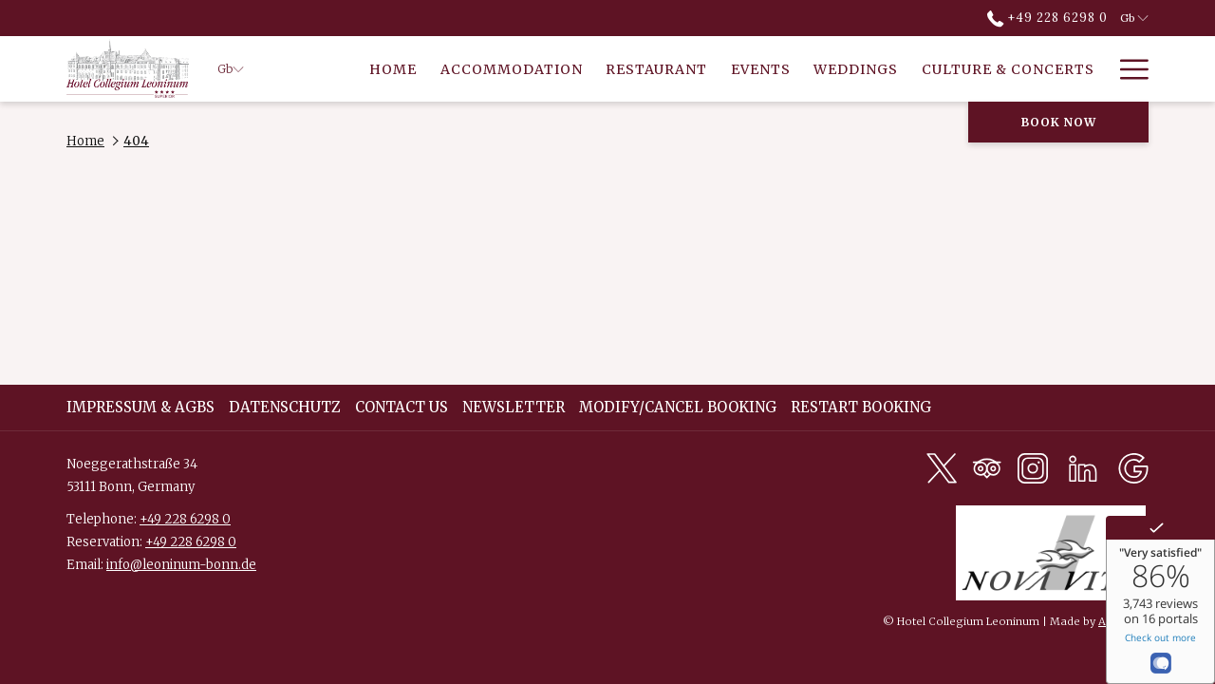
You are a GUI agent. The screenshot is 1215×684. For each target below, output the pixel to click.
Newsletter (513, 407)
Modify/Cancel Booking (677, 407)
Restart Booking (861, 407)
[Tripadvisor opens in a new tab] (987, 467)
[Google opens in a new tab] (1133, 467)
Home (85, 141)
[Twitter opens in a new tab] (941, 467)
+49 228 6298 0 (185, 519)
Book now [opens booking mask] (1058, 122)
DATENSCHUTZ (285, 407)
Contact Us (401, 407)
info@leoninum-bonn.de (181, 565)
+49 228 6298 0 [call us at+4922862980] (1047, 18)
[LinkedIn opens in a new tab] (1083, 467)
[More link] (1127, 69)
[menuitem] (393, 69)
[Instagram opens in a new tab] (1033, 467)
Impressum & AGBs (140, 407)
